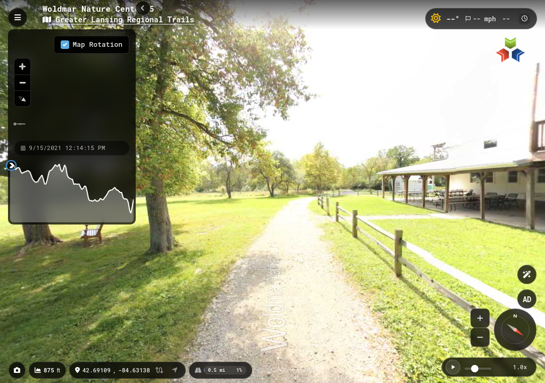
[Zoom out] (22, 82)
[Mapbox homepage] (19, 128)
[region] (72, 84)
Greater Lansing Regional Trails (118, 19)
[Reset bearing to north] (22, 98)
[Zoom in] (22, 66)
